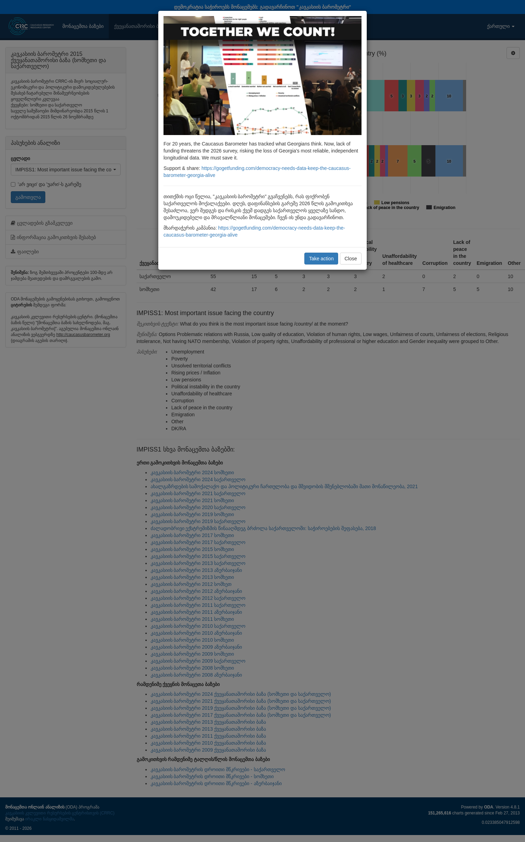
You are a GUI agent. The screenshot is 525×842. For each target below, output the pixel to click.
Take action (321, 258)
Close (350, 258)
